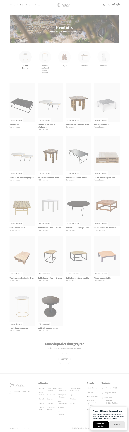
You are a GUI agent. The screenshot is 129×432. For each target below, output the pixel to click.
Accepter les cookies (100, 425)
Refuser (117, 425)
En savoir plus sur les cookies (106, 418)
